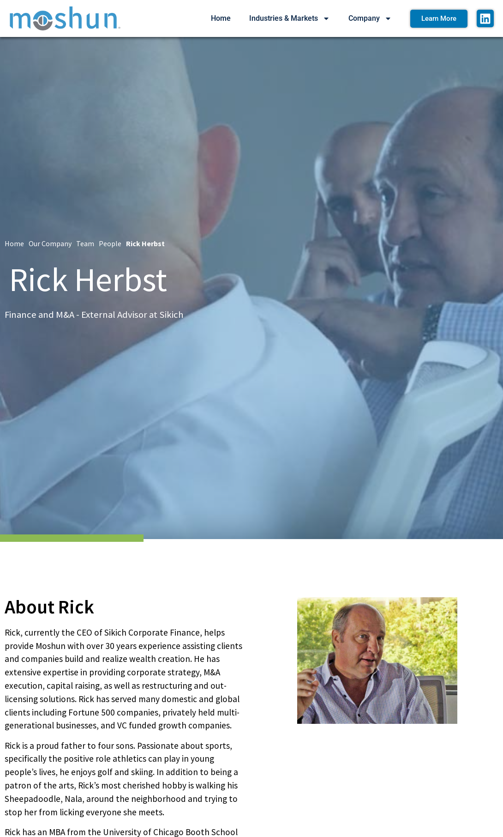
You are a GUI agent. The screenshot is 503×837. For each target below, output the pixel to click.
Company (370, 18)
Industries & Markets (289, 18)
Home (221, 18)
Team (85, 243)
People (110, 243)
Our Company (50, 243)
